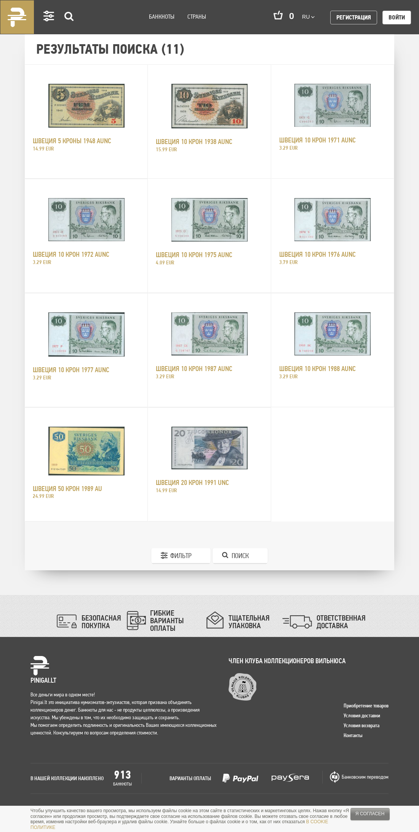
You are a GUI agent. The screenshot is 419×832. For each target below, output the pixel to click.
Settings (49, 27)
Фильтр (181, 556)
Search (69, 27)
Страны (196, 16)
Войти (397, 17)
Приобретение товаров (366, 705)
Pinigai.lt (17, 17)
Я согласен (370, 813)
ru (308, 17)
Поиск (240, 556)
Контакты (353, 735)
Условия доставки (362, 715)
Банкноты (161, 16)
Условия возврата (361, 725)
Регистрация (353, 17)
